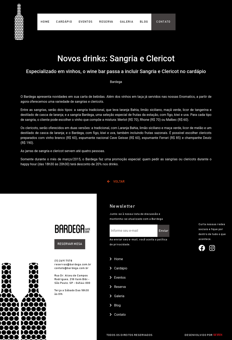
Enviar (163, 230)
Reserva (118, 287)
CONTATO (163, 21)
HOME (45, 21)
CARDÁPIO (64, 21)
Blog (115, 305)
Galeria (117, 296)
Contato (118, 315)
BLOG (144, 21)
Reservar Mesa (69, 244)
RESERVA (106, 21)
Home (116, 259)
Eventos (118, 277)
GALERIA (126, 21)
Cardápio (118, 268)
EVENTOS (86, 21)
